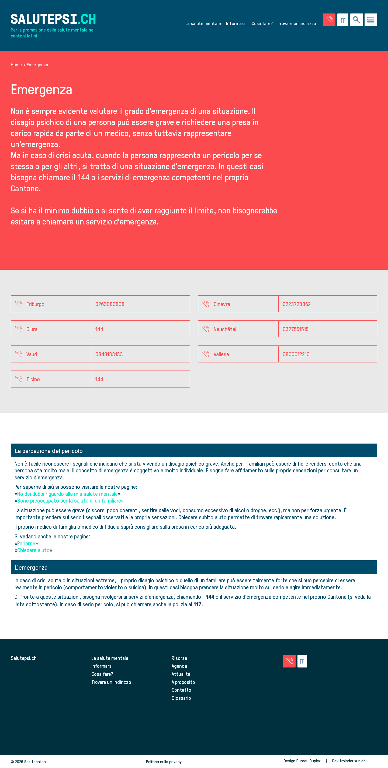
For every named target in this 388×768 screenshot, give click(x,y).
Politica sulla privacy (164, 761)
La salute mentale (203, 23)
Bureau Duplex (308, 760)
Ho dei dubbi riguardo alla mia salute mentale (67, 493)
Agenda (179, 665)
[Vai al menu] (371, 19)
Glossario (181, 697)
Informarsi (236, 23)
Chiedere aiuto (33, 549)
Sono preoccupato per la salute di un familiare (69, 500)
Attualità (181, 673)
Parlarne (26, 543)
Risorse (179, 658)
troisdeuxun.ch (358, 760)
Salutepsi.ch (24, 658)
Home (16, 64)
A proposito (183, 682)
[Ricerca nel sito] (356, 19)
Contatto (181, 689)
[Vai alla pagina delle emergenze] (329, 19)
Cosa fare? (262, 23)
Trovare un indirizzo (297, 23)
